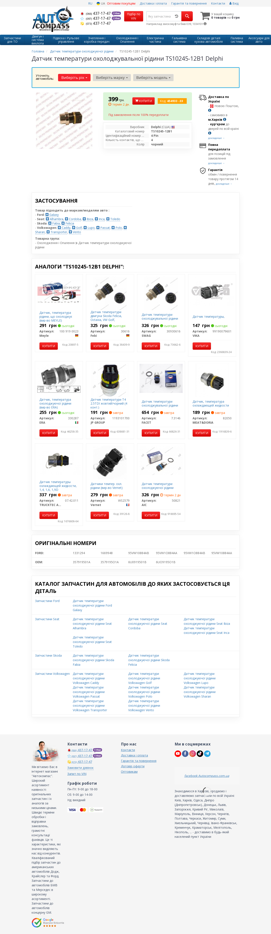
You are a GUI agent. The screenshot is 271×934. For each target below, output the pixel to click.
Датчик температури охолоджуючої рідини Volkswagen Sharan (200, 691)
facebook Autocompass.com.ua (206, 776)
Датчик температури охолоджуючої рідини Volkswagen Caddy (89, 678)
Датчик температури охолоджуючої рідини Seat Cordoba (147, 623)
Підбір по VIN (133, 16)
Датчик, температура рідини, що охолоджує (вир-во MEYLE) (55, 316)
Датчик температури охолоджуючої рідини (158, 486)
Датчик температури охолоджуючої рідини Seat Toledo (92, 641)
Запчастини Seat (47, 619)
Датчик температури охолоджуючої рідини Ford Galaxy (92, 605)
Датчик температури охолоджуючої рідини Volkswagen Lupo (200, 678)
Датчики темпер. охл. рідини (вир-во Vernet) (107, 486)
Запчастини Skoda (48, 655)
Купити (143, 101)
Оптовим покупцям (121, 3)
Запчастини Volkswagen (52, 674)
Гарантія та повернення (189, 3)
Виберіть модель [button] (153, 77)
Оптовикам (129, 772)
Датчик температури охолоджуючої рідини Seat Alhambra (92, 623)
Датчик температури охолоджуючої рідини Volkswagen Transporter (90, 705)
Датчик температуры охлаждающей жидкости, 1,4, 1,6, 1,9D (58, 486)
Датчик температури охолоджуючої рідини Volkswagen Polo (144, 691)
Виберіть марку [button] (111, 77)
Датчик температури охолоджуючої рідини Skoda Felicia (149, 660)
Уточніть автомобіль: (45, 77)
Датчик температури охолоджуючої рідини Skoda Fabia (93, 660)
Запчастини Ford (47, 601)
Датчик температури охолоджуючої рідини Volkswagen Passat (89, 691)
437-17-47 (96, 13)
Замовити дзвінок (80, 768)
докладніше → (216, 138)
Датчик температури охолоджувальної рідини (160, 316)
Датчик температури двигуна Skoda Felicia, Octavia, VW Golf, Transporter (106, 318)
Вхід (234, 3)
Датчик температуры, (209, 316)
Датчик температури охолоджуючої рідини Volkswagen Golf (144, 678)
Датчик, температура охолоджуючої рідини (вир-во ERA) (55, 403)
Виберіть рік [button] (74, 77)
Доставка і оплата (153, 3)
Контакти (218, 3)
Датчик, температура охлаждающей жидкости (211, 403)
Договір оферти (132, 766)
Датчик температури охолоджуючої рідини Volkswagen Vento (144, 705)
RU (90, 3)
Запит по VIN (76, 774)
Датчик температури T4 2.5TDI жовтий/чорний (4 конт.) (109, 403)
